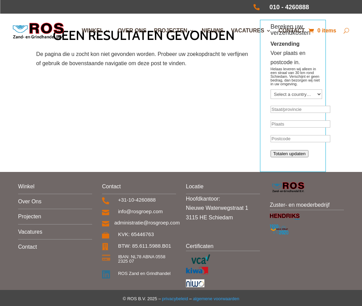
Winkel (92, 30)
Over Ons (29, 201)
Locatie (195, 186)
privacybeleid (174, 298)
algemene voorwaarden (216, 298)
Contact (291, 30)
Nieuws (212, 30)
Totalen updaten (289, 153)
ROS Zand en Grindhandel (144, 273)
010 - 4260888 (289, 7)
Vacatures (247, 30)
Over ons (132, 30)
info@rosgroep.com (140, 211)
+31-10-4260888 (137, 200)
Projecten (170, 30)
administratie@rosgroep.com (147, 222)
